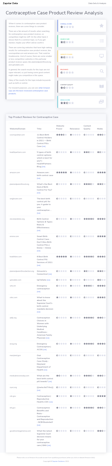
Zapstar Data (10, 3)
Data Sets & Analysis (97, 3)
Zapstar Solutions (58, 461)
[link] (43, 146)
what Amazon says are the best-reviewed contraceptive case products (29, 91)
